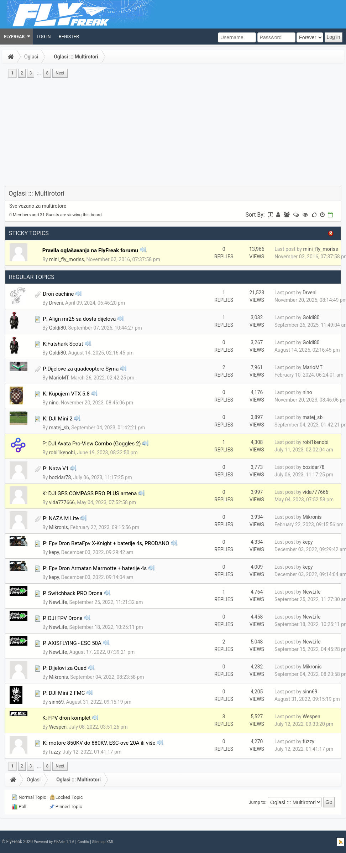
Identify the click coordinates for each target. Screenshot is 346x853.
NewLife (58, 602)
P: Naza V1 (56, 468)
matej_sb (59, 427)
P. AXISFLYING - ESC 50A (72, 643)
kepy (54, 552)
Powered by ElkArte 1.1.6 (54, 841)
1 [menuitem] (12, 73)
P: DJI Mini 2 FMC (64, 693)
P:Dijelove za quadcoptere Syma (81, 369)
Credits (83, 841)
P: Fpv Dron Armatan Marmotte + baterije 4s (95, 568)
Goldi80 (57, 328)
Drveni (56, 303)
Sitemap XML (103, 841)
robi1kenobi (62, 452)
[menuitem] (16, 37)
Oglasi (31, 57)
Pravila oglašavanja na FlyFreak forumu (90, 250)
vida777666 (62, 502)
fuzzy (55, 752)
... (39, 73)
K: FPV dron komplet (66, 718)
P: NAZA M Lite (61, 518)
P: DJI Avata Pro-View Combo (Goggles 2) (91, 443)
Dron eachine (58, 294)
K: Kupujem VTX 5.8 (66, 394)
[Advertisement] (173, 132)
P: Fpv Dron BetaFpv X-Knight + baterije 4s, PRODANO (106, 543)
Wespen (58, 727)
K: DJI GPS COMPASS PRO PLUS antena (89, 493)
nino (54, 402)
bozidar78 (60, 477)
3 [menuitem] (31, 73)
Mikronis (58, 527)
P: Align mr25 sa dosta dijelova (79, 319)
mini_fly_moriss (66, 259)
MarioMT (59, 378)
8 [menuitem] (47, 73)
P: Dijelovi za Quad (64, 668)
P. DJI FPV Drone (62, 618)
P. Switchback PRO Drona (73, 593)
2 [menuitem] (22, 73)
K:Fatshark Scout (63, 344)
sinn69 (56, 702)
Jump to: (258, 802)
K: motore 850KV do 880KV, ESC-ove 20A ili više (99, 743)
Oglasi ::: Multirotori (76, 57)
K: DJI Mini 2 (57, 418)
